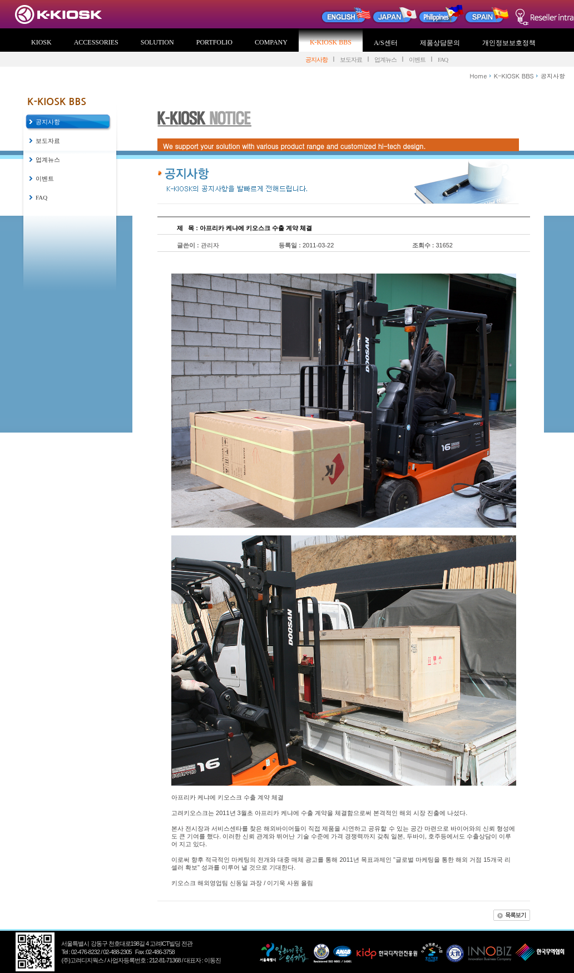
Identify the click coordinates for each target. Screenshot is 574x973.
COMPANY (271, 42)
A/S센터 (386, 43)
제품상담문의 (440, 43)
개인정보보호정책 (509, 43)
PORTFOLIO (214, 42)
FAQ (443, 59)
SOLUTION (157, 42)
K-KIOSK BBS (331, 42)
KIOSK (41, 42)
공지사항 (316, 59)
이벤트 (417, 59)
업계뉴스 (385, 59)
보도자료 (351, 59)
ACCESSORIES (96, 42)
